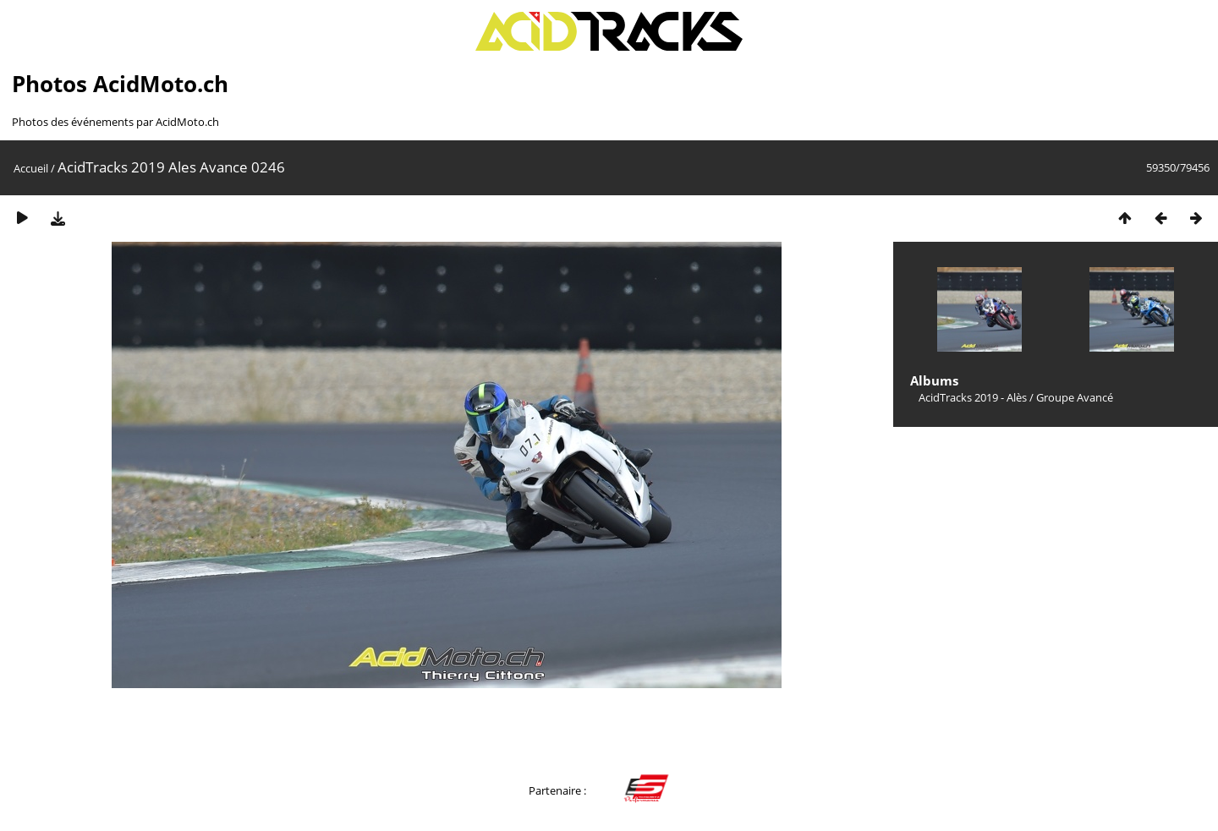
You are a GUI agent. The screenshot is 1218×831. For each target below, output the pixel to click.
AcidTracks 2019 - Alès (973, 397)
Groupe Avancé (1074, 397)
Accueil (31, 168)
